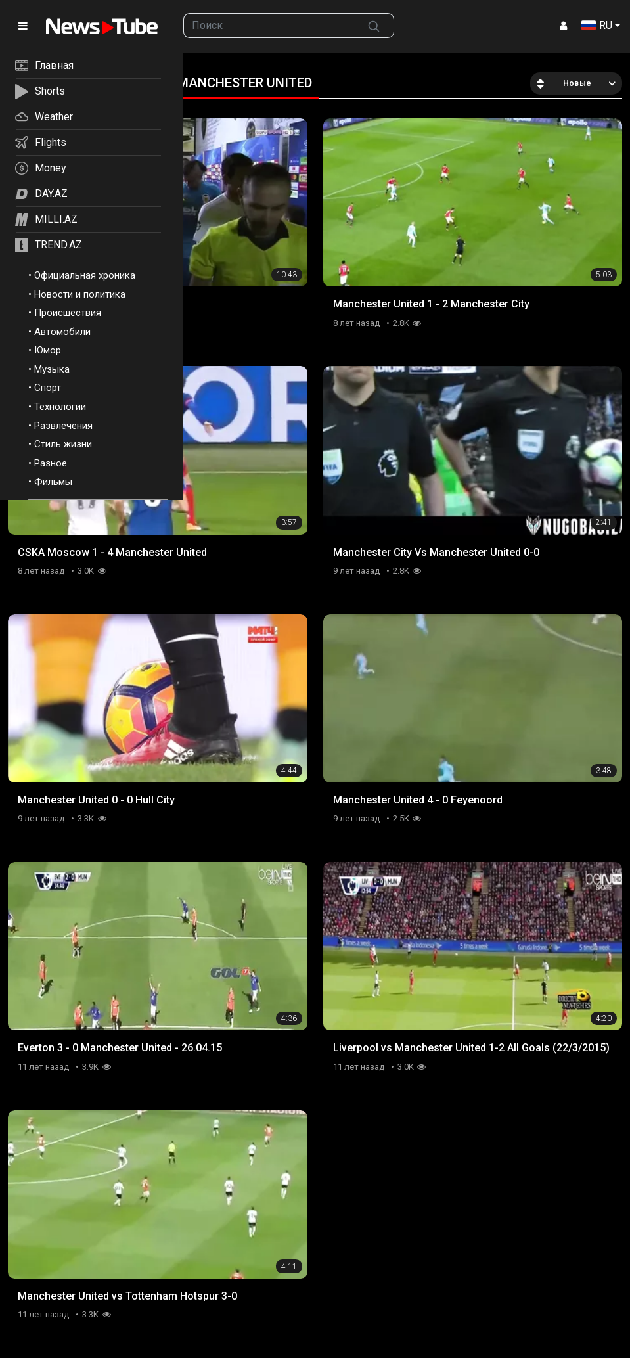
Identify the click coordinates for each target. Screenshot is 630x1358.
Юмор (47, 350)
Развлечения (63, 426)
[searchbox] (269, 25)
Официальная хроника (84, 275)
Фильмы (53, 481)
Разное (50, 463)
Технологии (60, 407)
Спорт (47, 388)
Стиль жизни (63, 444)
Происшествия (67, 313)
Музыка (52, 369)
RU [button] (596, 25)
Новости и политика (79, 294)
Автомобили (62, 332)
